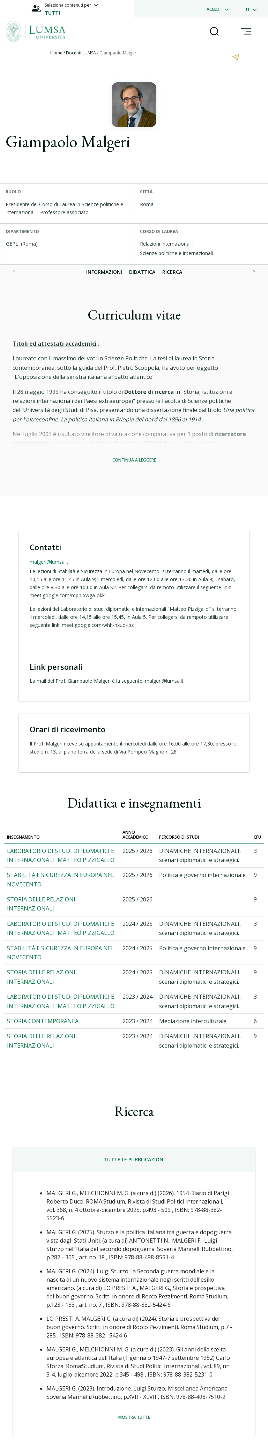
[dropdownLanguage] (253, 8)
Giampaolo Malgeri (118, 53)
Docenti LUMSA (81, 53)
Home (57, 53)
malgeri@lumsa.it (49, 562)
